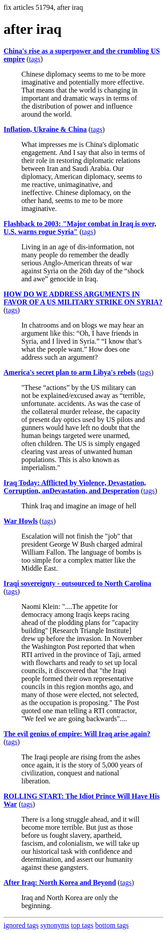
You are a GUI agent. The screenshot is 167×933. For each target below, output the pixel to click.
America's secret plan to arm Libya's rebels (69, 372)
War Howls (21, 521)
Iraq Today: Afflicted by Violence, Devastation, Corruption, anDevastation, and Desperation (75, 487)
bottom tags (112, 925)
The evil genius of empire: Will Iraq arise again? (77, 734)
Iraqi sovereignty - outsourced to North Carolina (77, 583)
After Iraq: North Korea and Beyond (60, 882)
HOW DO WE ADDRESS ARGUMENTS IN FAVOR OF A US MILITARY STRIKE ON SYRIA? (83, 298)
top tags (82, 925)
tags (35, 59)
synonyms (55, 925)
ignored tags (21, 925)
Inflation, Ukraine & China (45, 129)
